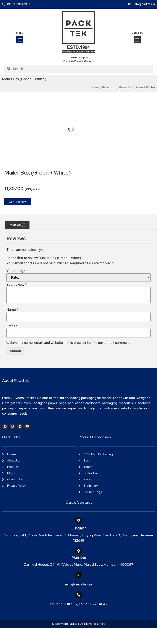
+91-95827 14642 (93, 604)
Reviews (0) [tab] (17, 225)
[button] (19, 39)
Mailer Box (108, 87)
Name (12, 310)
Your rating (16, 271)
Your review (16, 284)
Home (95, 87)
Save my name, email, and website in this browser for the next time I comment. (70, 342)
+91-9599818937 (63, 604)
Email (11, 326)
